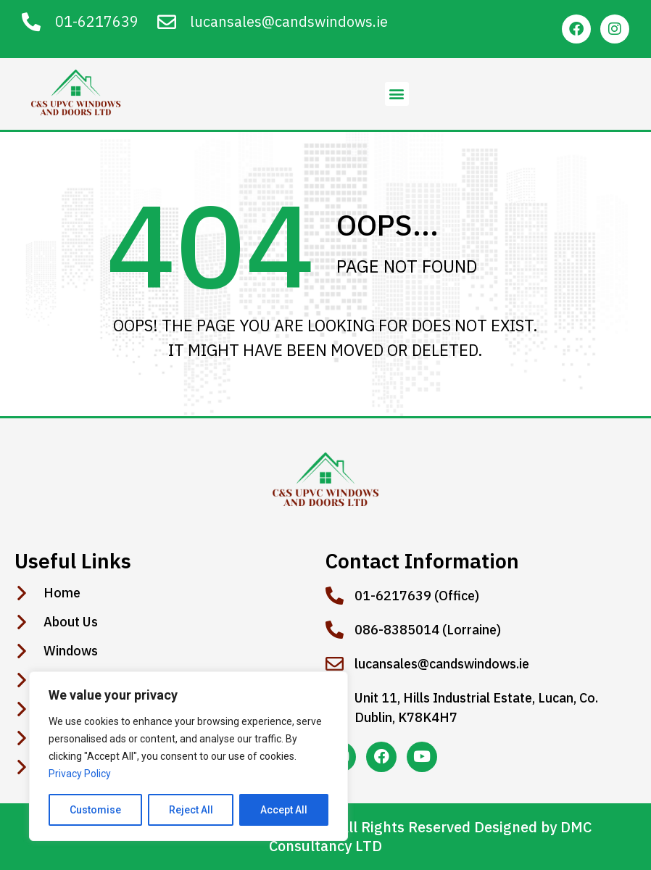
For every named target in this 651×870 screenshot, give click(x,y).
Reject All (191, 810)
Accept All (283, 810)
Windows (70, 651)
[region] (188, 756)
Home (61, 593)
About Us (70, 622)
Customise (95, 810)
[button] (397, 94)
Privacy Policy (80, 773)
